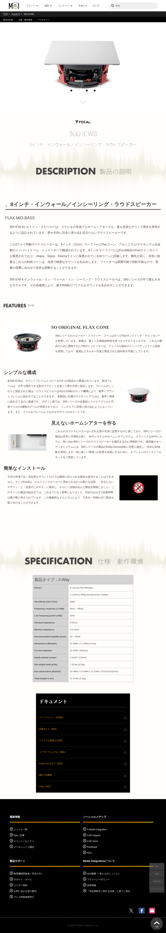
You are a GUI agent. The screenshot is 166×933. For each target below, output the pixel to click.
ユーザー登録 (20, 885)
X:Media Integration (97, 829)
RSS (89, 853)
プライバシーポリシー (98, 879)
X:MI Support (93, 835)
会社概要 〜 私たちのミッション (103, 873)
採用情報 (91, 885)
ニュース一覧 (20, 829)
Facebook (92, 847)
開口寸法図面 (45, 775)
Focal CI (16, 14)
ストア (96, 5)
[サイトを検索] (133, 5)
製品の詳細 (8, 20)
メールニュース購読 (24, 847)
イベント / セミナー (24, 841)
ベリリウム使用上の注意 (50, 740)
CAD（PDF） (45, 786)
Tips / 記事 (19, 835)
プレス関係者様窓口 (24, 897)
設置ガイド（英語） (48, 729)
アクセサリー (43, 20)
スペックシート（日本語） (52, 717)
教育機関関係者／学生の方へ (28, 873)
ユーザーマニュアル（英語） (53, 752)
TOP (5, 14)
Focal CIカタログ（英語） (51, 763)
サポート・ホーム (23, 879)
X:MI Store (92, 841)
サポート (83, 5)
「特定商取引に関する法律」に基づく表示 (108, 891)
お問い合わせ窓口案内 (25, 891)
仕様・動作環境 (25, 20)
